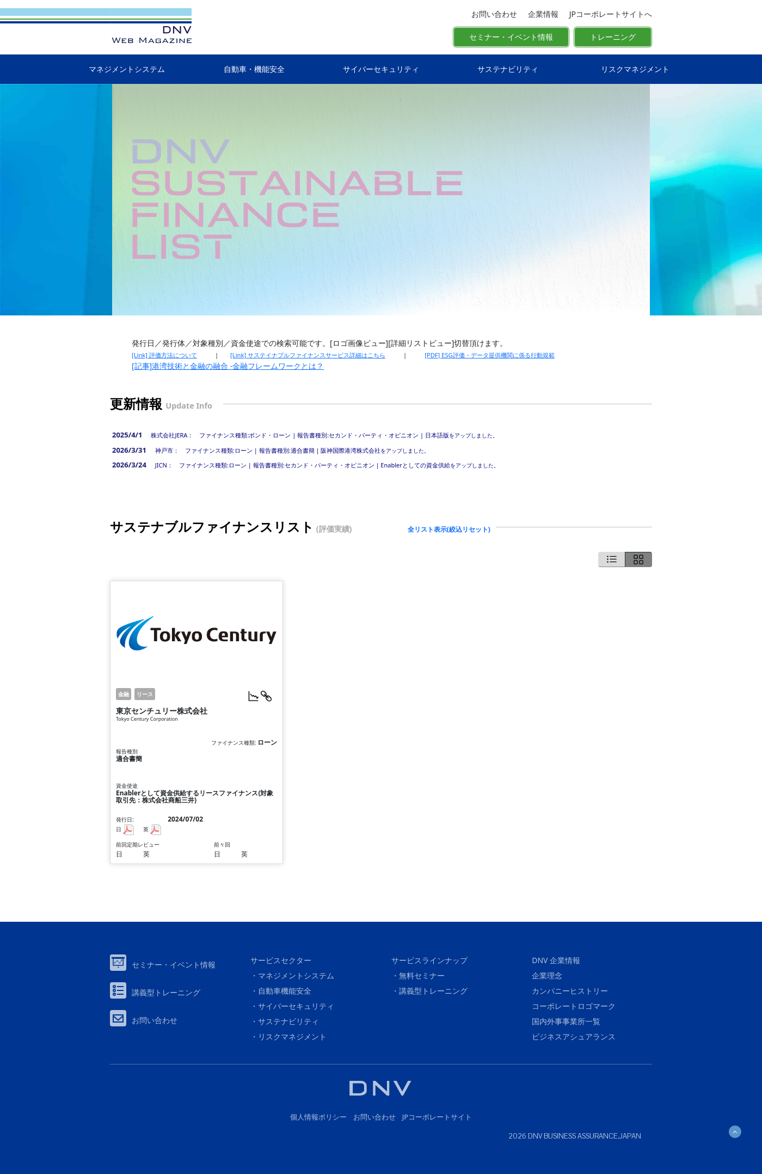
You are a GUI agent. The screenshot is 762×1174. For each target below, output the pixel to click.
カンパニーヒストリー (570, 991)
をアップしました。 (321, 435)
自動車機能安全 (284, 991)
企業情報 (543, 14)
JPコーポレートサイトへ (610, 14)
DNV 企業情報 (556, 960)
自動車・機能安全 (254, 69)
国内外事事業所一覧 (566, 1021)
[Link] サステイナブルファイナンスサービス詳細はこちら (307, 355)
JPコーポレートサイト (437, 1117)
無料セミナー (422, 975)
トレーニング (613, 37)
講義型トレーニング (166, 992)
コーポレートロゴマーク (574, 1006)
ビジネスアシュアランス (574, 1036)
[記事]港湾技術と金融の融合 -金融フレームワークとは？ (228, 366)
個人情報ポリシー (318, 1117)
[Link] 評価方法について (164, 355)
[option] (381, 199)
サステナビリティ (507, 69)
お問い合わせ (494, 14)
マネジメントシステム (127, 69)
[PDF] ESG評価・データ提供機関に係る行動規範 (490, 355)
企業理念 (547, 975)
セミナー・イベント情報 (511, 37)
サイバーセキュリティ (381, 69)
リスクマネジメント (635, 69)
